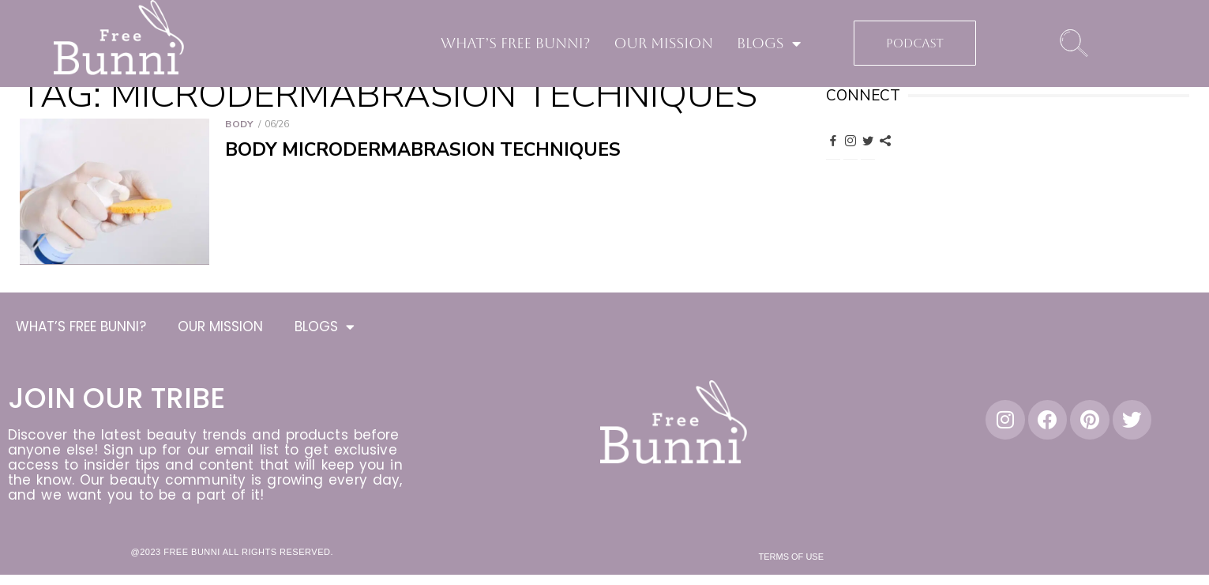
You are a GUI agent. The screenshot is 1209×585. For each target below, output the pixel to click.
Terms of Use (791, 559)
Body (239, 124)
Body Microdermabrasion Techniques (423, 150)
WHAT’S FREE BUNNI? (516, 43)
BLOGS (769, 43)
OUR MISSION (663, 43)
